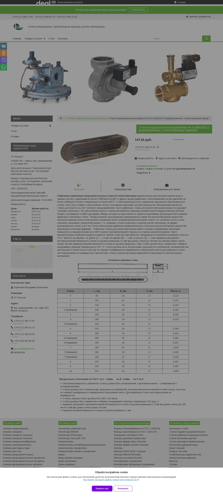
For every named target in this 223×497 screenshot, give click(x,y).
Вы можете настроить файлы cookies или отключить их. (110, 482)
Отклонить (125, 488)
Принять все (102, 488)
